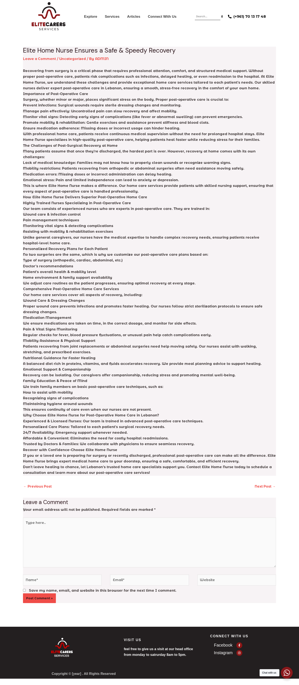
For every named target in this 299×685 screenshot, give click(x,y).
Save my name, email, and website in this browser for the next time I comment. (102, 592)
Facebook (223, 647)
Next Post (265, 486)
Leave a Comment (40, 59)
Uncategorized (74, 59)
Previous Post (38, 486)
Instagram (223, 654)
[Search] (207, 16)
